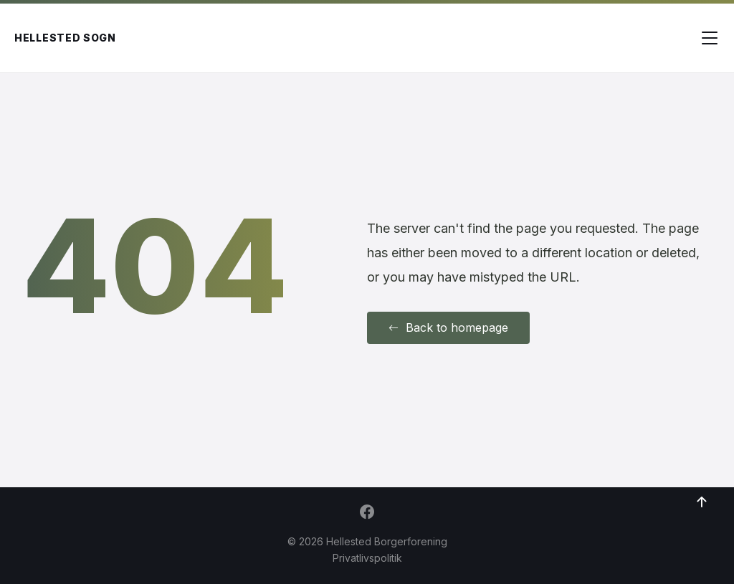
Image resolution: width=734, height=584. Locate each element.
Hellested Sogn (65, 38)
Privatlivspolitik (367, 558)
